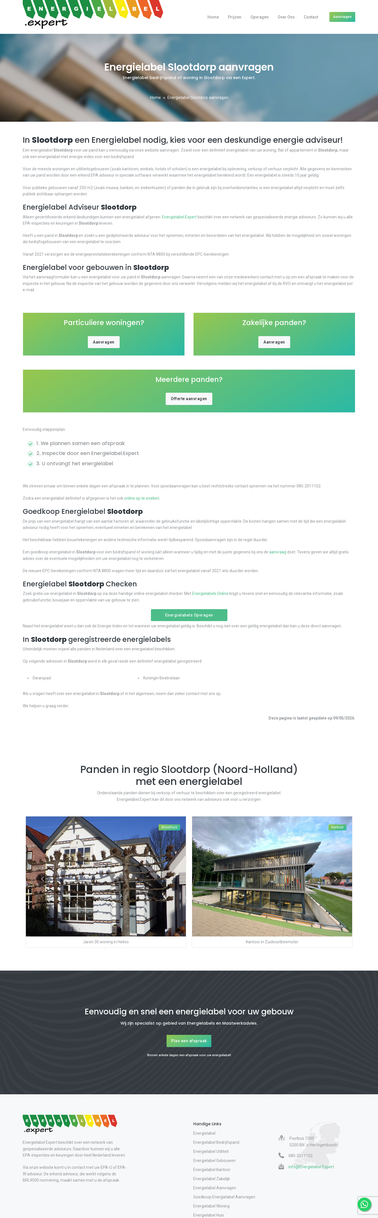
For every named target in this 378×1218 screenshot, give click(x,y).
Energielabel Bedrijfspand (216, 1142)
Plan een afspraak (189, 1041)
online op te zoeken (141, 498)
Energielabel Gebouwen (214, 1160)
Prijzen (234, 17)
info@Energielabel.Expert (311, 1167)
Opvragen (259, 17)
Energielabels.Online (210, 593)
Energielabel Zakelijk (211, 1178)
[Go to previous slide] (42, 879)
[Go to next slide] (335, 879)
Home (213, 17)
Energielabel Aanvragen (214, 1188)
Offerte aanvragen (189, 398)
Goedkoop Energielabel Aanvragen (224, 1197)
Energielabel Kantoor (211, 1169)
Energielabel (204, 1133)
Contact (311, 17)
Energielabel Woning (211, 1206)
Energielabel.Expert (179, 217)
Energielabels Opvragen (189, 615)
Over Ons (286, 17)
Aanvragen (342, 17)
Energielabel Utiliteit (211, 1151)
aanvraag (277, 552)
